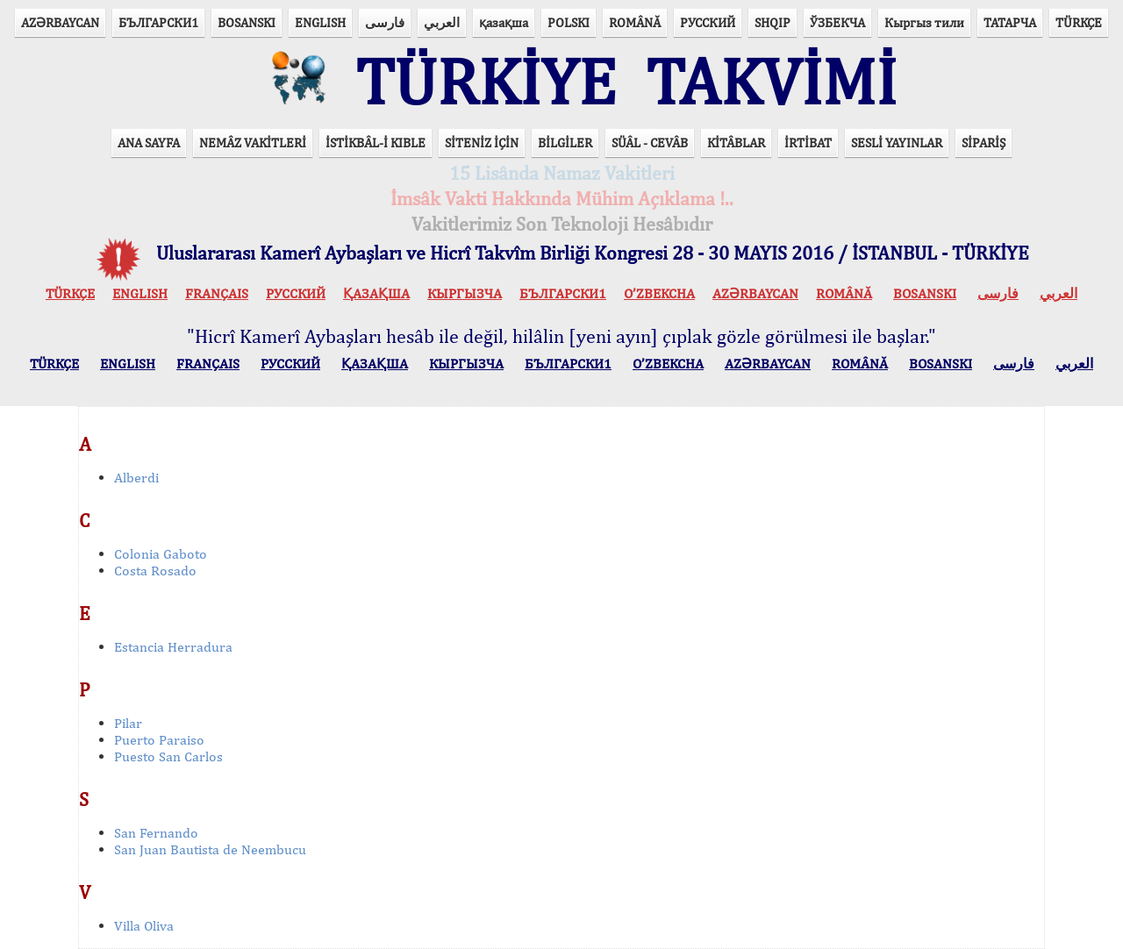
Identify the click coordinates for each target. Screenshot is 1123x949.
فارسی (384, 22)
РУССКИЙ (707, 22)
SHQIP (772, 22)
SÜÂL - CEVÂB (650, 142)
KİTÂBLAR (736, 142)
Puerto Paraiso (159, 739)
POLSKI (568, 22)
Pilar (128, 723)
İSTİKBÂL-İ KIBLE (375, 142)
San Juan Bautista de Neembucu (210, 849)
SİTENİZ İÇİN (482, 142)
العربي (442, 22)
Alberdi (136, 477)
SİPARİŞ (983, 142)
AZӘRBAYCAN (60, 22)
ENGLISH (320, 22)
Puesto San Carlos (168, 756)
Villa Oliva (144, 925)
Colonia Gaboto (160, 554)
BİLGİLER (565, 142)
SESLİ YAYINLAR (896, 142)
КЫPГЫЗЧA (464, 293)
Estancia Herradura (173, 647)
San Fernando (156, 832)
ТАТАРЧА (1010, 22)
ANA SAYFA (149, 142)
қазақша (503, 22)
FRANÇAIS (216, 293)
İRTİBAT (808, 142)
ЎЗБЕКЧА (837, 22)
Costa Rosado (155, 570)
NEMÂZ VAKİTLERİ (252, 142)
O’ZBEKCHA (659, 293)
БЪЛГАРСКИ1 (158, 22)
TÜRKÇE (1078, 22)
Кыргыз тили (924, 22)
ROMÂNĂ (635, 22)
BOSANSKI (246, 22)
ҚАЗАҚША (376, 293)
